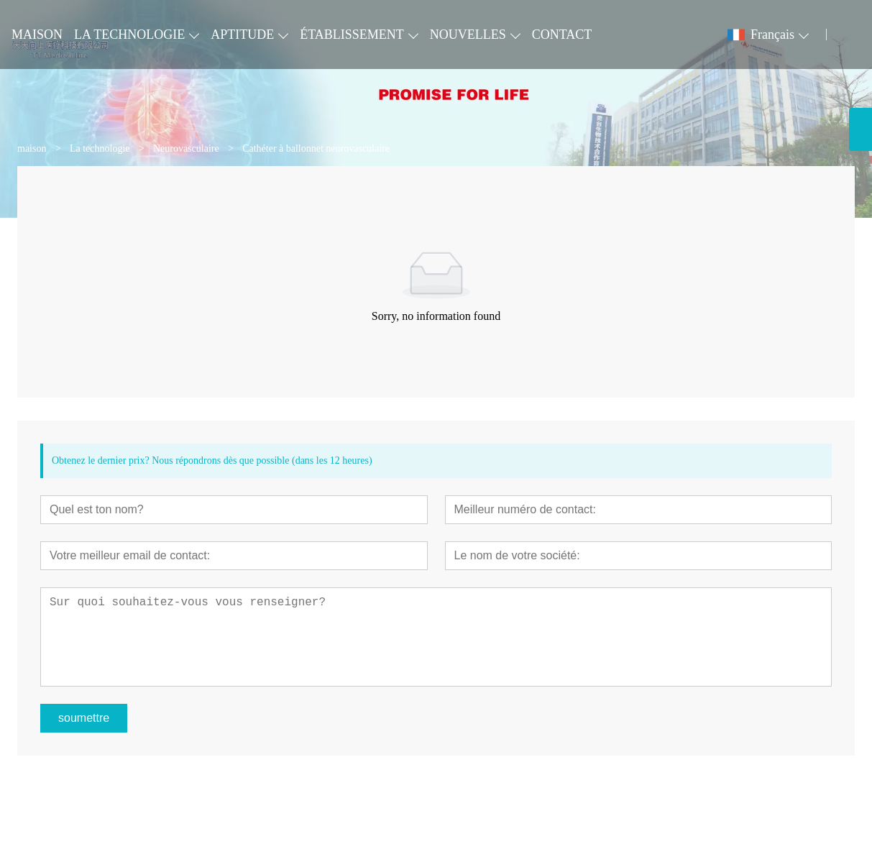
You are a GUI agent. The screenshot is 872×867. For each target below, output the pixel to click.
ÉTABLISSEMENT (352, 34)
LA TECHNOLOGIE (129, 34)
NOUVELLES (468, 34)
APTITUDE (242, 34)
